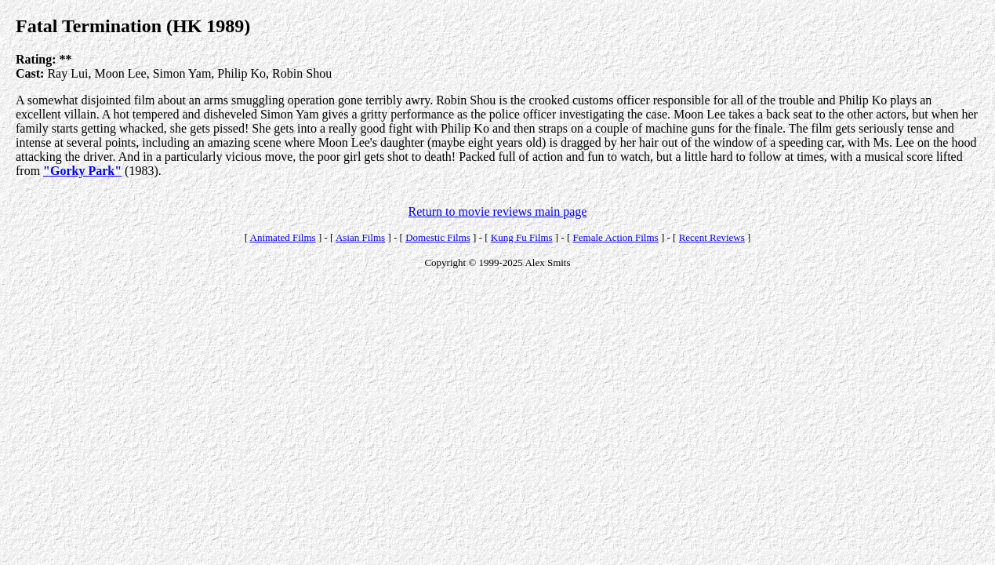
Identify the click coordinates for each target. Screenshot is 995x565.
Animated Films (283, 237)
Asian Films (360, 237)
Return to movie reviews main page (498, 211)
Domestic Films (437, 237)
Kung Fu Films (522, 237)
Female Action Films (616, 237)
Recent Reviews (712, 237)
